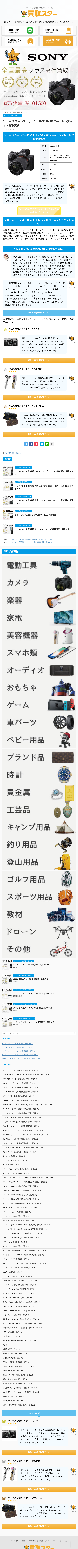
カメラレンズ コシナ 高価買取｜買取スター (31, 965)
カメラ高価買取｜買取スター (13, 453)
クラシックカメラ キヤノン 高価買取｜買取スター (33, 1008)
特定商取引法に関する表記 (35, 1541)
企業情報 (23, 1541)
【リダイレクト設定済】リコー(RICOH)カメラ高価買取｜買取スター (43, 529)
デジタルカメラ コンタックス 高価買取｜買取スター (34, 1022)
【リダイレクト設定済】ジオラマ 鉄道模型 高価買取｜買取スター (31, 542)
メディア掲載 (14, 1541)
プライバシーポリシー (51, 1541)
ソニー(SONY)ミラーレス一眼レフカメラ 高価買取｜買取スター (31, 539)
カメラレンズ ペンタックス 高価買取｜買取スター (33, 993)
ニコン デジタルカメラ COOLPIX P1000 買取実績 (35, 515)
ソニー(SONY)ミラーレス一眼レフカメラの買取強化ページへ (39, 210)
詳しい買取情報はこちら (39, 360)
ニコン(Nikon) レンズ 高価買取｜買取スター (31, 979)
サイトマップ (63, 1541)
